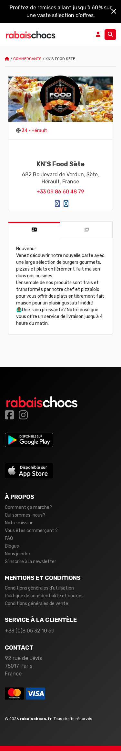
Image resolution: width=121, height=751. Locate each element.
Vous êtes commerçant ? (31, 530)
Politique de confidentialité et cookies (44, 596)
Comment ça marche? (28, 507)
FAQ (9, 538)
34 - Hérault (34, 130)
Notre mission (19, 523)
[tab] (34, 230)
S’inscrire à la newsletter (30, 561)
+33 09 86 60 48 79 (60, 192)
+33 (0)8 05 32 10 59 (30, 631)
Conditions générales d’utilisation (39, 588)
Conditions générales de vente (36, 603)
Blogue (12, 546)
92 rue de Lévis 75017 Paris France (23, 666)
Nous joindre (17, 554)
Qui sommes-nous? (25, 515)
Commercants (27, 59)
